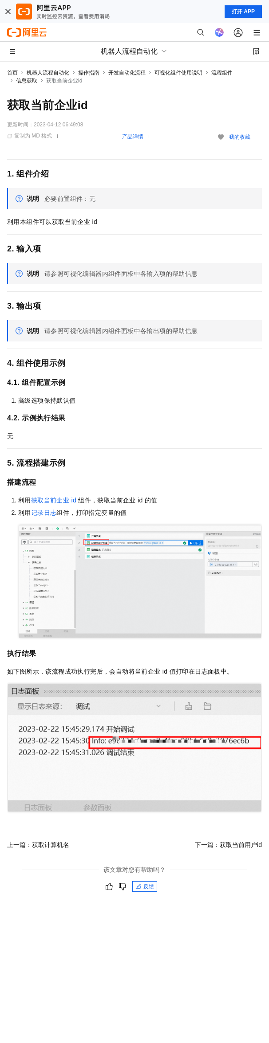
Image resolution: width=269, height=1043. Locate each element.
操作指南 (88, 73)
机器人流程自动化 (48, 73)
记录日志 (44, 512)
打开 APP (243, 11)
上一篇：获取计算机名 (38, 844)
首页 (12, 73)
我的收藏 (239, 137)
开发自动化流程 (127, 73)
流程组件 (222, 73)
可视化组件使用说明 (178, 73)
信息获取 (26, 81)
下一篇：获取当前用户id (228, 844)
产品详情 (132, 136)
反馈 (144, 886)
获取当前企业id (53, 500)
